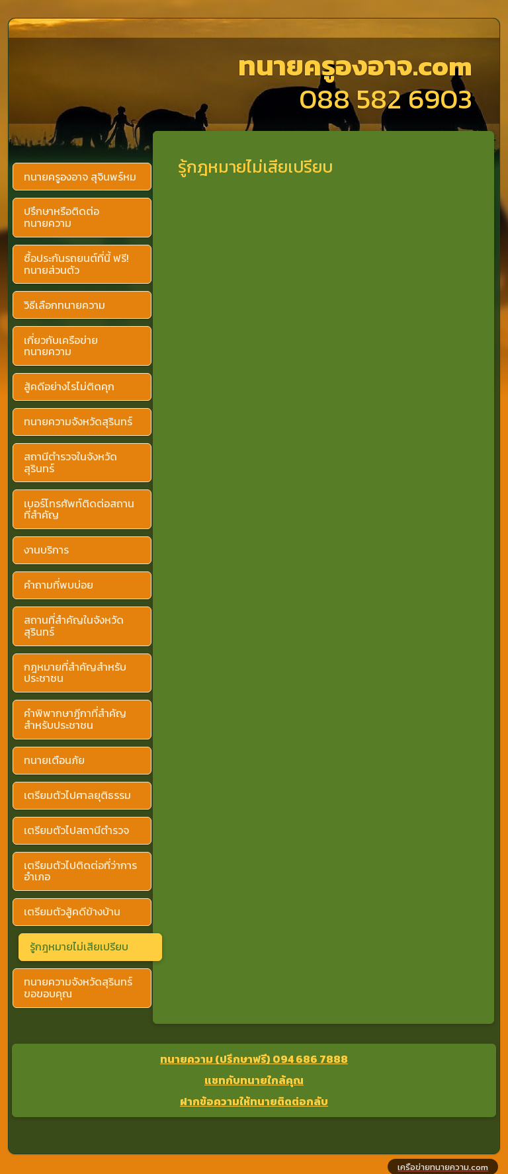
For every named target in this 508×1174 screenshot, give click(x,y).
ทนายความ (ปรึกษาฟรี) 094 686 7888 (254, 1059)
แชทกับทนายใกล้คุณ (254, 1080)
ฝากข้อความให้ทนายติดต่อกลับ (254, 1101)
